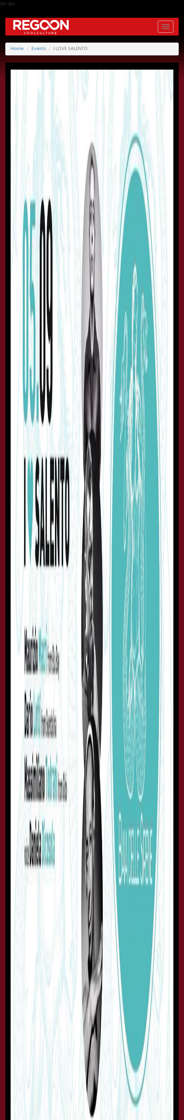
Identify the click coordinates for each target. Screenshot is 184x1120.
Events (39, 49)
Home (17, 49)
